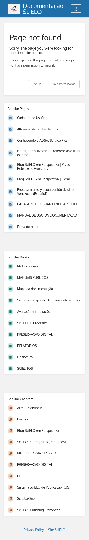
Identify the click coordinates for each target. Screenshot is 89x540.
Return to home (64, 84)
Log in (36, 84)
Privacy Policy (34, 530)
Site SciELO (56, 530)
